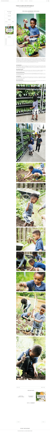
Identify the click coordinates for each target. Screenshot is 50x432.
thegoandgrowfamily (25, 6)
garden (19, 387)
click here (44, 73)
